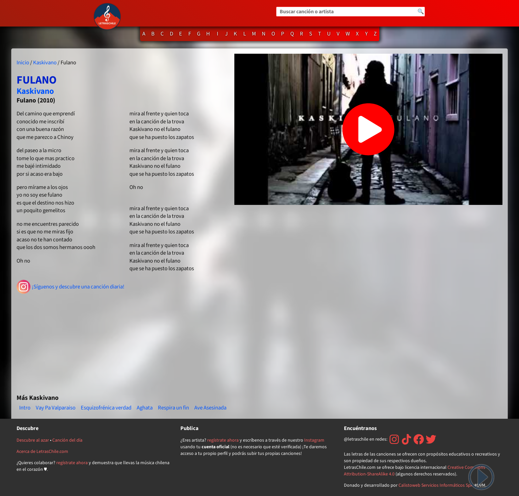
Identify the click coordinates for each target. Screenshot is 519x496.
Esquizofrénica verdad (106, 408)
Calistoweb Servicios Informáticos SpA (436, 485)
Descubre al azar (33, 440)
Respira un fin (173, 408)
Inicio (23, 63)
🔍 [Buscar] (420, 11)
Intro (24, 408)
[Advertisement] (123, 341)
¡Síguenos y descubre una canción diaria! (71, 287)
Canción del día (67, 440)
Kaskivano (45, 63)
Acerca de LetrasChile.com (42, 451)
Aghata (145, 408)
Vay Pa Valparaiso (55, 408)
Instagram (314, 440)
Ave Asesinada (210, 408)
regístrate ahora (72, 463)
